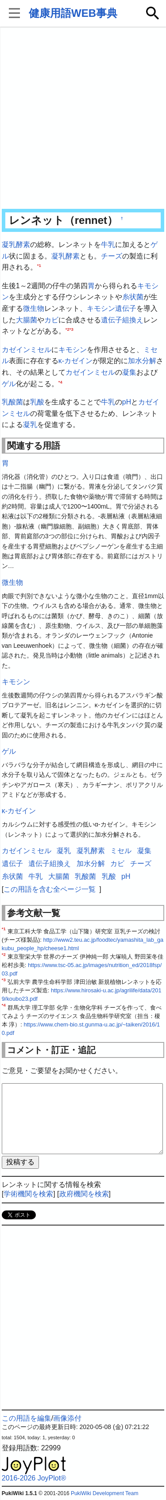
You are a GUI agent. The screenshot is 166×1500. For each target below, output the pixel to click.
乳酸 (37, 402)
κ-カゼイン (75, 360)
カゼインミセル (26, 349)
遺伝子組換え (122, 320)
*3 (71, 329)
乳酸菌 (12, 402)
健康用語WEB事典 (73, 13)
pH (126, 402)
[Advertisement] (83, 118)
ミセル (120, 850)
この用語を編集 (26, 1418)
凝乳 (30, 424)
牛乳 (108, 244)
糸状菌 (132, 297)
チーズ (111, 256)
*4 (60, 381)
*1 (39, 265)
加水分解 (142, 360)
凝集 (129, 372)
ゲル (9, 384)
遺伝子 (125, 308)
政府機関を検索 (84, 1194)
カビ (51, 320)
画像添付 (67, 1418)
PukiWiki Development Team (105, 1493)
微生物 (33, 308)
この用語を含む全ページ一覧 (50, 889)
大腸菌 (26, 320)
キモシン (101, 308)
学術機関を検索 (28, 1194)
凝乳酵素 (16, 244)
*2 (67, 329)
